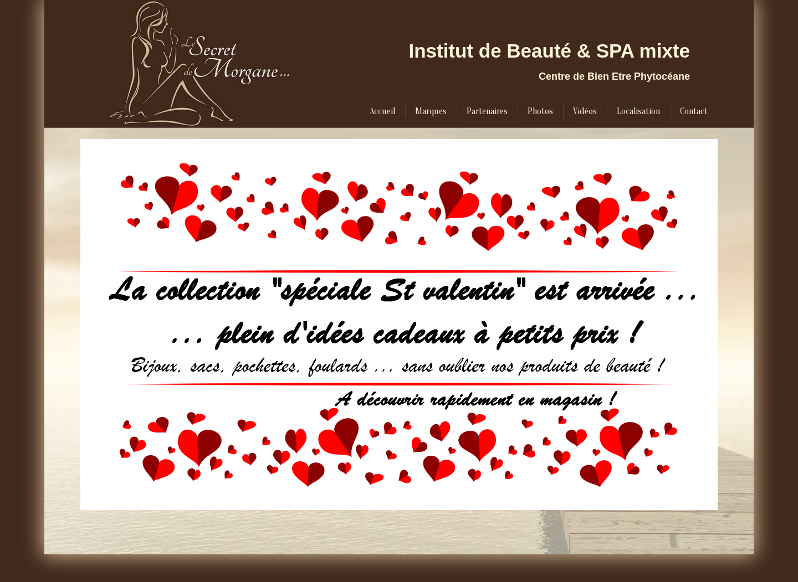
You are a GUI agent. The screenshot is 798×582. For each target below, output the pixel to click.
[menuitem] (382, 111)
